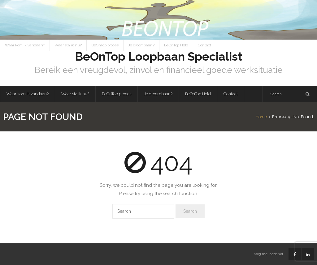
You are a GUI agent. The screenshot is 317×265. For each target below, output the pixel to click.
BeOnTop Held (176, 45)
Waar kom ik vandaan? (25, 45)
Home (261, 116)
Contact (204, 45)
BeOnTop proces (105, 45)
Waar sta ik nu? (68, 45)
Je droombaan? (141, 45)
